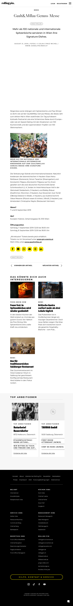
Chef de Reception (16, 543)
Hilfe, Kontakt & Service (36, 577)
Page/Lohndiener (15, 549)
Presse (15, 480)
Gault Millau (36, 23)
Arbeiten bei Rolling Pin (33, 476)
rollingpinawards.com (45, 546)
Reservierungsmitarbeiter (18, 546)
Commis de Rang (15, 523)
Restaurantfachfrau (16, 519)
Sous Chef (41, 503)
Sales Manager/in (43, 519)
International (14, 493)
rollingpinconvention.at (45, 539)
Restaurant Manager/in (45, 516)
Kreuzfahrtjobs (14, 496)
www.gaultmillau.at (33, 242)
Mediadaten (56, 476)
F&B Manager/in (43, 526)
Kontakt (15, 476)
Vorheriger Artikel (21, 265)
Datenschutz (55, 480)
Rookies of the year (44, 569)
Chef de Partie (42, 499)
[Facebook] (39, 584)
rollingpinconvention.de (45, 543)
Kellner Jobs (14, 516)
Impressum (23, 480)
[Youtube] (44, 584)
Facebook (12, 249)
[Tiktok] (34, 584)
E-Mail (29, 249)
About (22, 476)
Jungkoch (41, 506)
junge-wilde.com (43, 563)
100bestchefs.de (43, 559)
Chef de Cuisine (43, 496)
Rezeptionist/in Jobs (16, 499)
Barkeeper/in (14, 529)
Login (53, 3)
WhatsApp (24, 249)
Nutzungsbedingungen (41, 480)
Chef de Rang (14, 526)
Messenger (18, 249)
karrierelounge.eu (43, 566)
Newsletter (47, 476)
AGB (30, 480)
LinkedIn (41, 249)
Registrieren (62, 3)
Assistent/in (41, 529)
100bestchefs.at (43, 556)
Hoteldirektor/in (43, 523)
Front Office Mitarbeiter (17, 539)
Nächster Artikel (53, 265)
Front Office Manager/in (17, 553)
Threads (35, 249)
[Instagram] (29, 584)
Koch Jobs (41, 493)
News (36, 10)
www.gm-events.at (45, 239)
